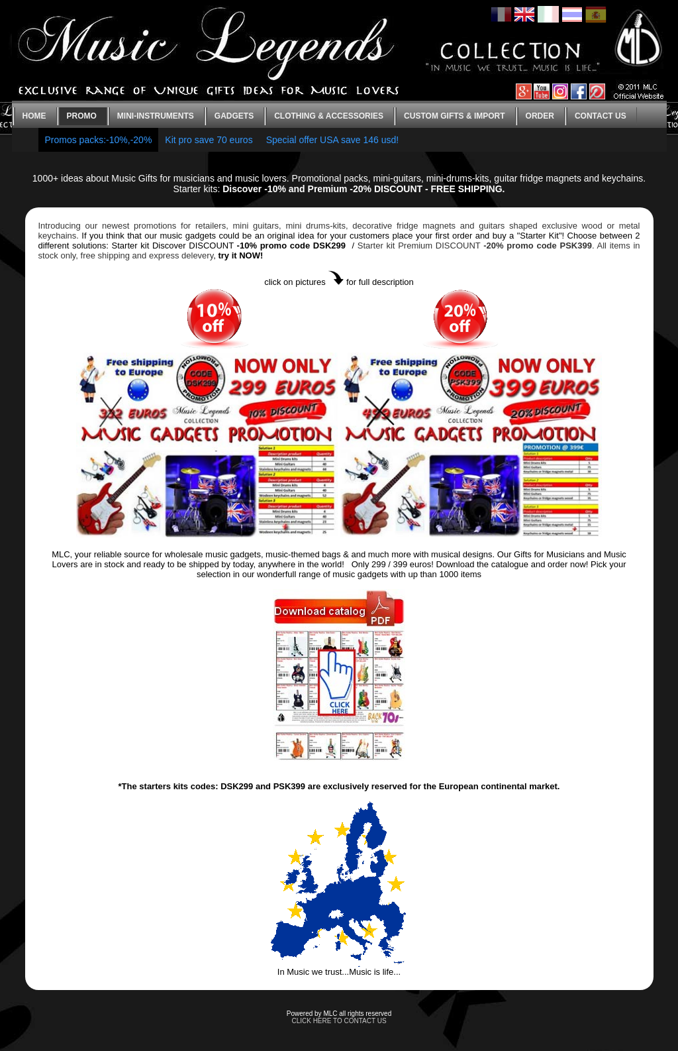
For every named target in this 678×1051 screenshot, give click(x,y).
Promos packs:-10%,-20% (98, 140)
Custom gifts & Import (454, 116)
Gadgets (234, 116)
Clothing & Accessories (328, 116)
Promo (82, 116)
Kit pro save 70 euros (208, 140)
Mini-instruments (155, 116)
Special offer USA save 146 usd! (332, 140)
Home (34, 116)
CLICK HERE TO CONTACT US (338, 1020)
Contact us (600, 116)
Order (540, 116)
